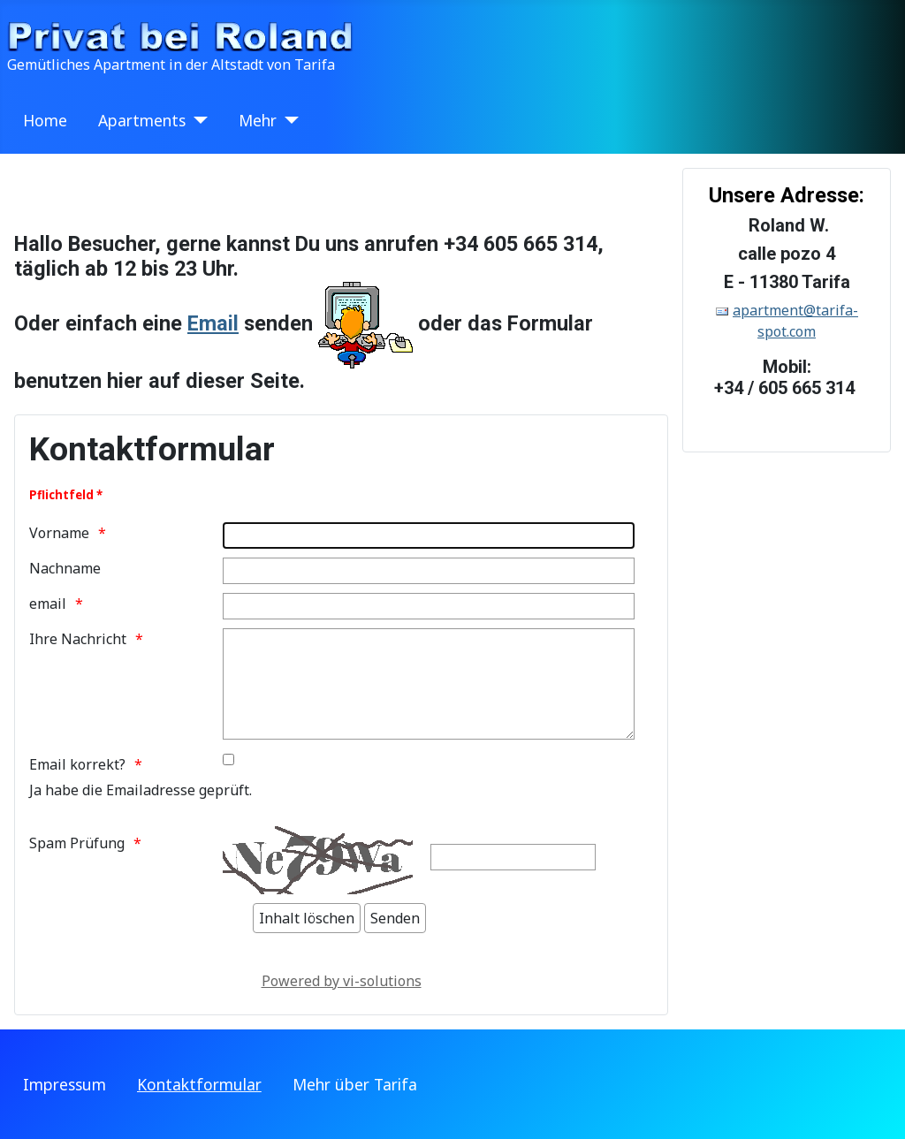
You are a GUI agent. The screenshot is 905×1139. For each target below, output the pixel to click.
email (47, 603)
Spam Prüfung (77, 843)
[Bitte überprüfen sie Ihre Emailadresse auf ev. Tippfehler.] (228, 759)
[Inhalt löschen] (307, 918)
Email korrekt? (77, 764)
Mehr (258, 120)
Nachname (65, 568)
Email (213, 323)
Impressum (64, 1084)
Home (45, 120)
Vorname (59, 533)
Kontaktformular (199, 1084)
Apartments (142, 120)
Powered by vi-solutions (342, 981)
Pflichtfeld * (66, 495)
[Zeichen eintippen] (513, 857)
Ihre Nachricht (77, 639)
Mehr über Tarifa (355, 1084)
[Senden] (395, 918)
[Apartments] (197, 120)
